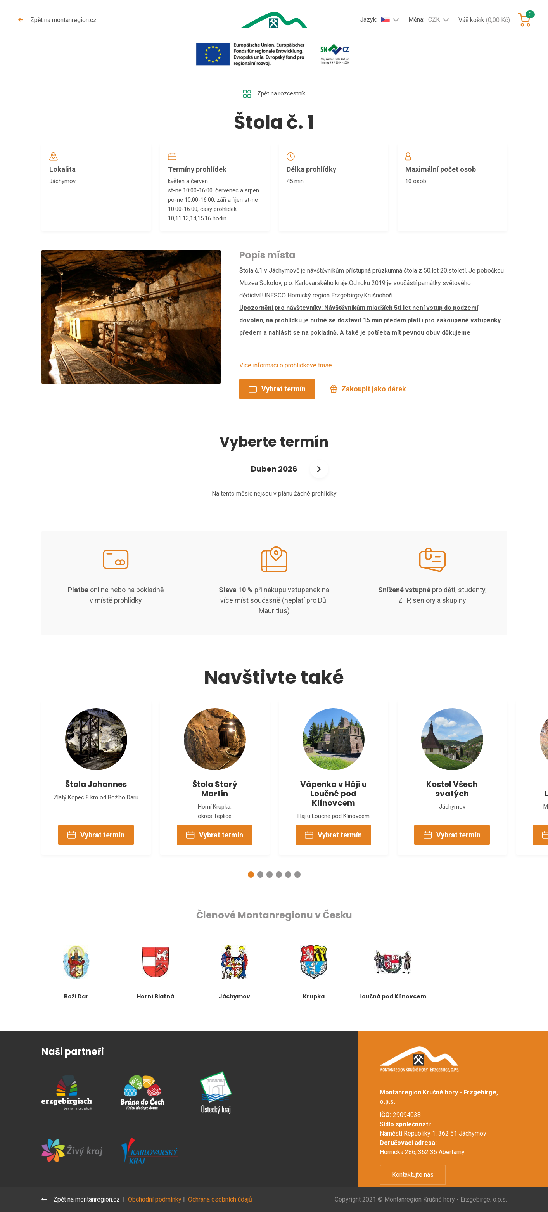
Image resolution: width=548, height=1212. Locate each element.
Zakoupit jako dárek (368, 396)
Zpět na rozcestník (274, 94)
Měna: (424, 20)
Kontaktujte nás (413, 1174)
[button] (251, 887)
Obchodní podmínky (156, 1199)
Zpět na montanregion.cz (58, 20)
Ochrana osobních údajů (221, 1199)
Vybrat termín (277, 396)
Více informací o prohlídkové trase (285, 372)
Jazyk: (375, 19)
